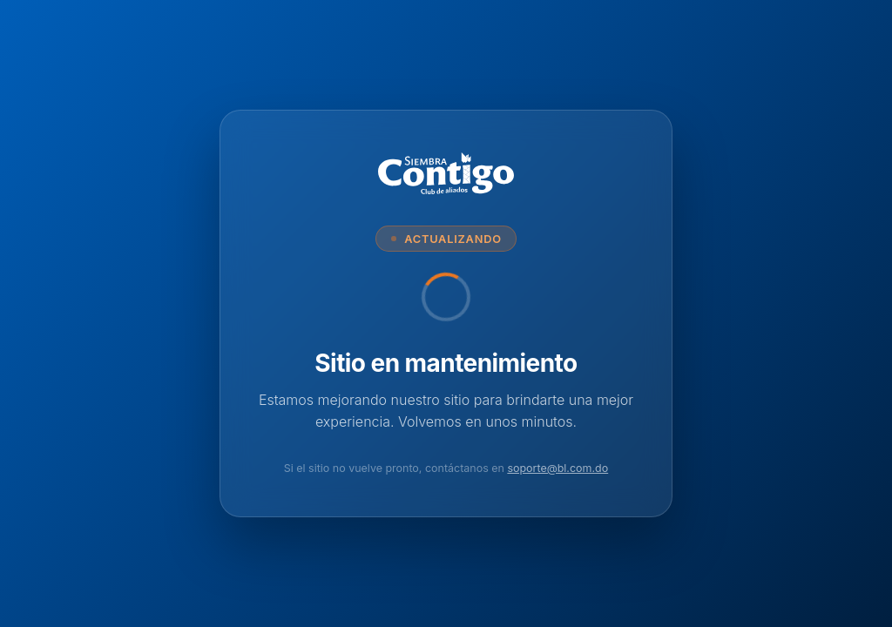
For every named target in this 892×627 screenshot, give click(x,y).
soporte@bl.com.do (557, 468)
